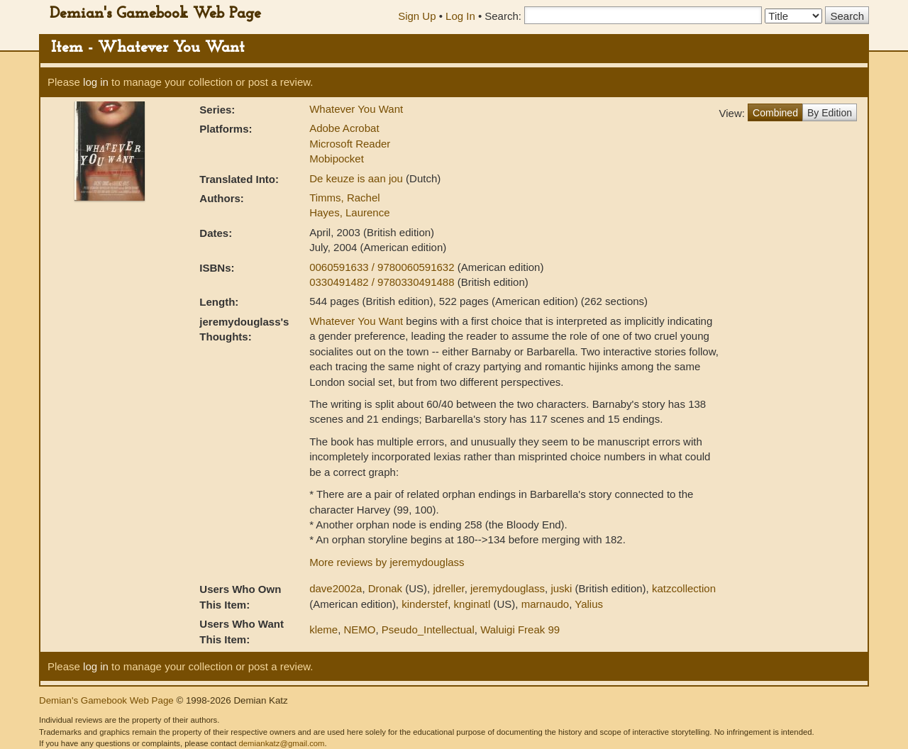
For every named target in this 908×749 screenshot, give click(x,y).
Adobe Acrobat (344, 128)
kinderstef (425, 604)
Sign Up (417, 16)
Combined (775, 112)
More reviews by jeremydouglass (386, 562)
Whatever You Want (356, 109)
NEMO (360, 629)
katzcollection (684, 588)
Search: (503, 16)
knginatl (472, 604)
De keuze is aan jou (357, 178)
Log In (460, 16)
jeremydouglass (507, 588)
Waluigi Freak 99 (520, 629)
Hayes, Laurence (349, 212)
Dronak (385, 588)
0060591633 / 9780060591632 (383, 267)
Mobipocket (336, 158)
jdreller (448, 588)
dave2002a (335, 588)
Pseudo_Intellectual (428, 629)
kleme (323, 629)
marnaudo (545, 604)
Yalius (589, 604)
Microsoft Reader (349, 144)
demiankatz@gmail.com (281, 743)
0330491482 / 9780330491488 (383, 282)
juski (561, 588)
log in (96, 82)
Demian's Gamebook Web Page (155, 14)
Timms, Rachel (344, 198)
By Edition (829, 112)
